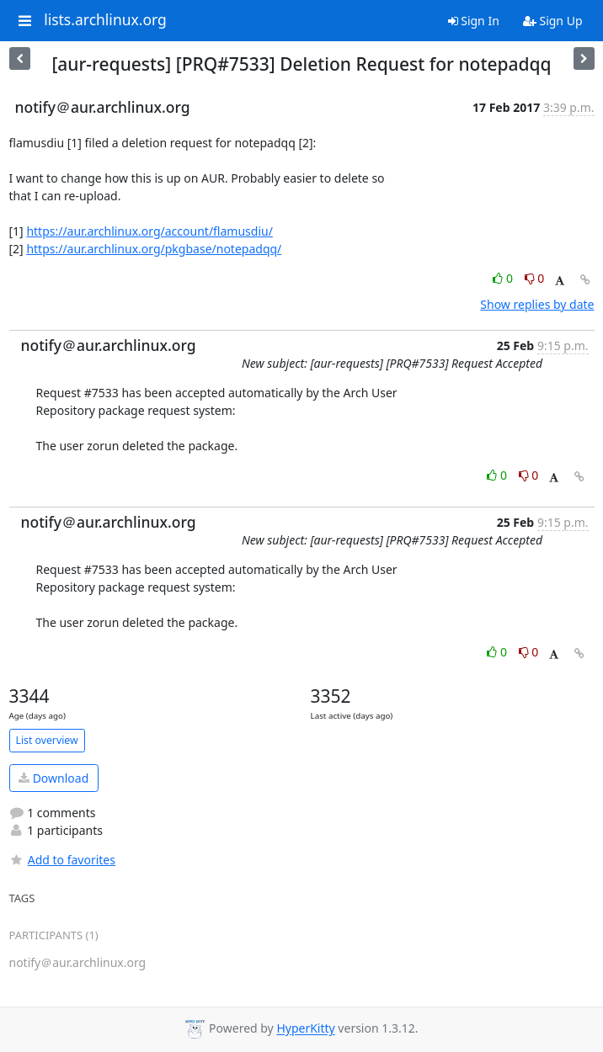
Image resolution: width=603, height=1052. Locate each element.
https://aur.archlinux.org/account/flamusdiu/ (149, 231)
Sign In (473, 21)
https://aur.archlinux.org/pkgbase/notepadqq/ (153, 249)
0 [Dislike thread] (535, 278)
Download (53, 778)
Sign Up (553, 21)
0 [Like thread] (504, 278)
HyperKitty (305, 1029)
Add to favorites (62, 860)
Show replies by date (537, 304)
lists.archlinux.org (105, 20)
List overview (47, 740)
